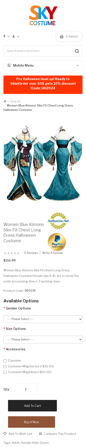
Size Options (16, 329)
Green (44, 442)
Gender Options (18, 308)
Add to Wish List (20, 434)
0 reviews (31, 253)
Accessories (15, 349)
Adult (15, 442)
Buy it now (31, 422)
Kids (35, 442)
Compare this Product (60, 434)
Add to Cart (32, 406)
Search (15, 101)
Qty (6, 389)
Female (26, 442)
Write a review (52, 253)
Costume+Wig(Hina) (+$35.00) (27, 372)
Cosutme (12, 360)
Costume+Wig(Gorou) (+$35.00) (28, 366)
